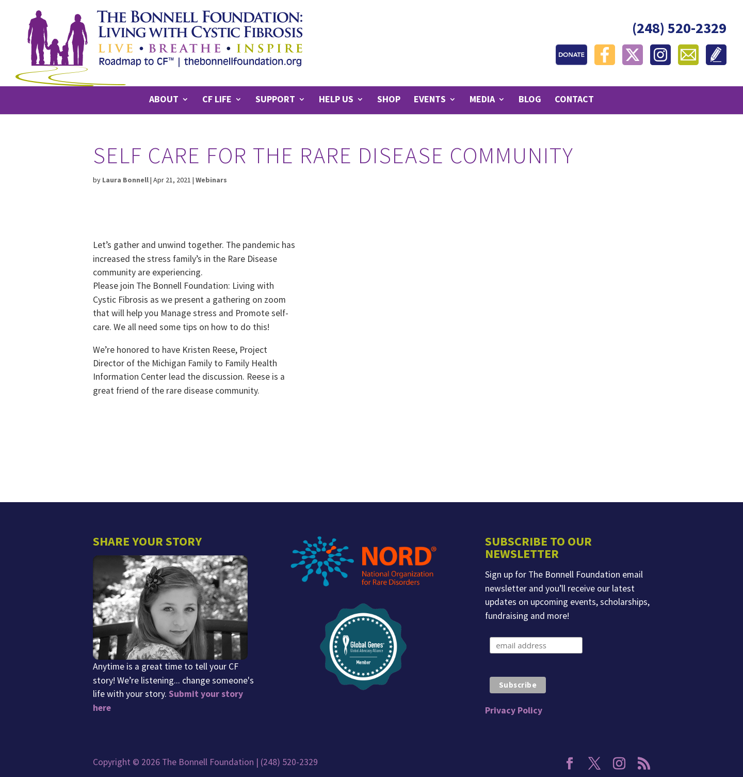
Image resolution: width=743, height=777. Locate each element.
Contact (574, 100)
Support (275, 100)
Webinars (211, 179)
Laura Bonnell (125, 179)
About (164, 100)
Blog (530, 100)
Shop (388, 100)
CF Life (217, 100)
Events (430, 100)
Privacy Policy (513, 710)
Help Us (336, 100)
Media (482, 100)
